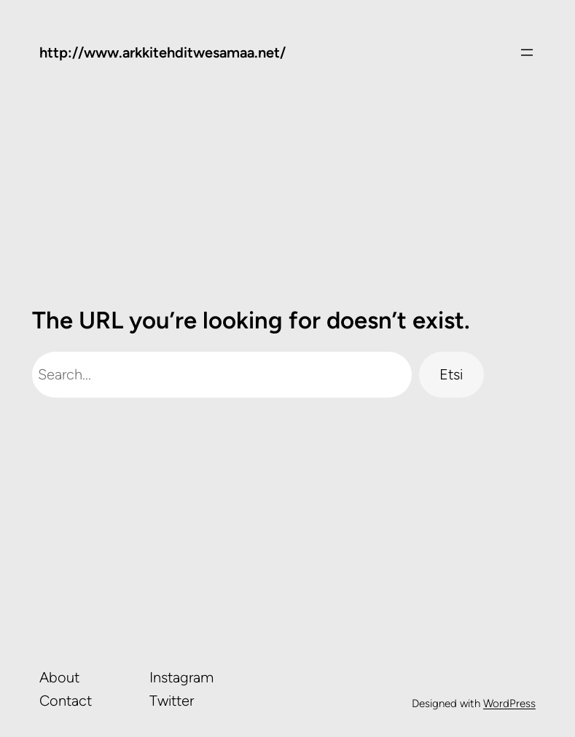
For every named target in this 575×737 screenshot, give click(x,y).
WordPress (509, 703)
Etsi (451, 374)
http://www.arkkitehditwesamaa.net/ (162, 52)
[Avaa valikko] (527, 52)
